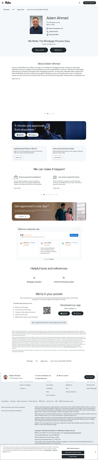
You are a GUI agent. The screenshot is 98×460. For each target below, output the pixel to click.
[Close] (95, 452)
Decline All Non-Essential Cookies (73, 452)
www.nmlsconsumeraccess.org (72, 433)
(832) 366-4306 (40, 378)
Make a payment (62, 375)
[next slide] (53, 113)
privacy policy (48, 450)
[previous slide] (44, 113)
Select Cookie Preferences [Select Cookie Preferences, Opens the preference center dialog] (73, 448)
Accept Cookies (73, 456)
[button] (3, 3)
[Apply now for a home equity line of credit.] (18, 157)
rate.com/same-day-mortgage (70, 346)
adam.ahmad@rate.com (43, 375)
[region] (49, 452)
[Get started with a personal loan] (58, 157)
